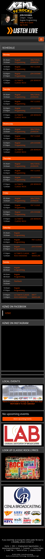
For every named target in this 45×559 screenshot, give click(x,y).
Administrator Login (33, 556)
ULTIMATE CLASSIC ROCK (20, 81)
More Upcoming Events (23, 419)
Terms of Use (21, 550)
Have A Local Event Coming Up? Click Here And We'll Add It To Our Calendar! (22, 402)
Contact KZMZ (35, 550)
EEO (13, 546)
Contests (26, 548)
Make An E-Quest (26, 22)
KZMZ (8, 313)
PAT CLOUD (35, 67)
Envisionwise (15, 556)
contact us (30, 542)
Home (6, 546)
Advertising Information (11, 548)
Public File (10, 550)
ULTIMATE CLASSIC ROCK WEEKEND (21, 254)
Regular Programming (20, 61)
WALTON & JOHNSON (35, 61)
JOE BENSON (36, 80)
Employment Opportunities (28, 546)
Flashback (18, 281)
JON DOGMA (35, 73)
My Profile (24, 25)
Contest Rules (38, 548)
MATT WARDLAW (36, 254)
